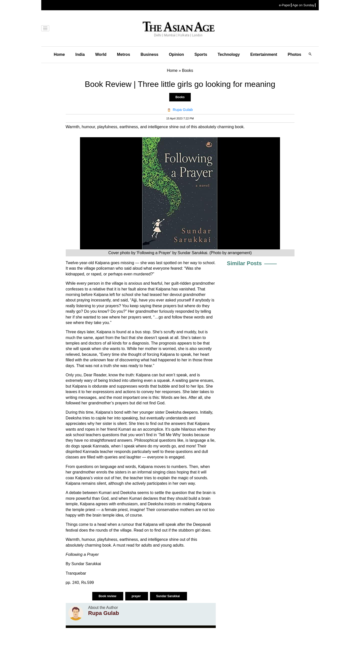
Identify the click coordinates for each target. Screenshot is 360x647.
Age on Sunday (303, 5)
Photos (294, 54)
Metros (123, 54)
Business (149, 54)
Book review (107, 596)
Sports (200, 54)
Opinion (176, 54)
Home (59, 54)
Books (180, 97)
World (100, 54)
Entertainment (263, 54)
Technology (229, 54)
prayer (137, 596)
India (79, 54)
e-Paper (284, 5)
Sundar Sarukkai (168, 596)
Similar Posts (244, 263)
